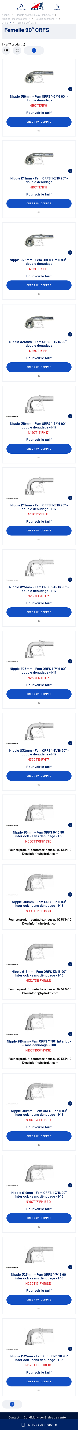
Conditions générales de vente (45, 1417)
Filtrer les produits (39, 1425)
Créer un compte (39, 121)
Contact (13, 1417)
